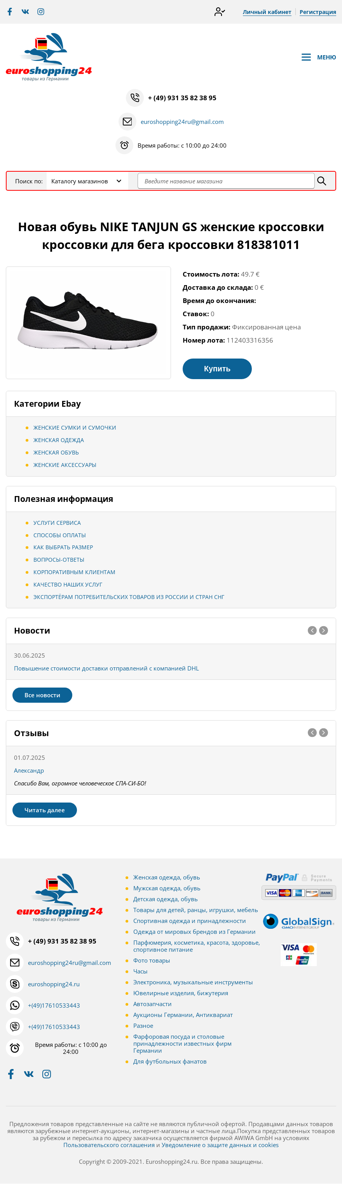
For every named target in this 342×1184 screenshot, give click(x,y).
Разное (143, 1026)
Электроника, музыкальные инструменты (193, 982)
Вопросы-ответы (58, 560)
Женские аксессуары (64, 465)
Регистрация (318, 12)
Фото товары (151, 961)
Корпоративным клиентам (74, 572)
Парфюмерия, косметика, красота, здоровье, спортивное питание (196, 946)
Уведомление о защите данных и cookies (220, 1145)
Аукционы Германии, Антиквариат (183, 1015)
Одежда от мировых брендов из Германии (194, 932)
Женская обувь (56, 452)
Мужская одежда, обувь (167, 888)
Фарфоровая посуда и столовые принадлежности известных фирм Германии (182, 1044)
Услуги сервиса (57, 523)
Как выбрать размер (63, 547)
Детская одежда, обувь (165, 899)
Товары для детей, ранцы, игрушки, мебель (195, 910)
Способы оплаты (59, 535)
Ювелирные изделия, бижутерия (180, 993)
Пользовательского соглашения (109, 1145)
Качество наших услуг (67, 585)
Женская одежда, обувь (166, 877)
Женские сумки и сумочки (74, 428)
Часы (140, 971)
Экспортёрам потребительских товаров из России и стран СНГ (128, 597)
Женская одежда (58, 440)
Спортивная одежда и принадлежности (189, 921)
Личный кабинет (267, 12)
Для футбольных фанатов (170, 1062)
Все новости (42, 695)
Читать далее (44, 810)
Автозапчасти (152, 1004)
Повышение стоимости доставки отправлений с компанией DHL (106, 668)
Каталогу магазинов (79, 181)
